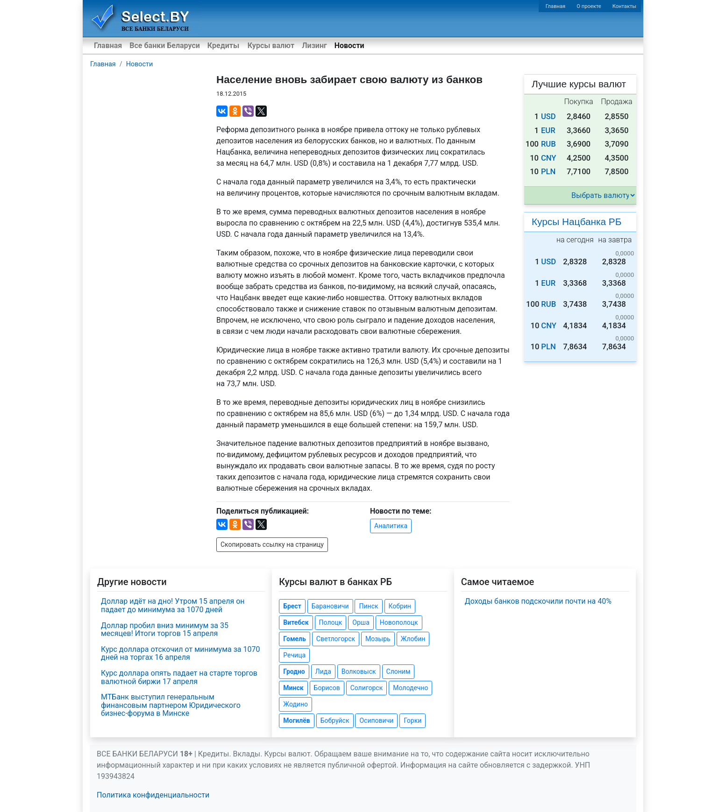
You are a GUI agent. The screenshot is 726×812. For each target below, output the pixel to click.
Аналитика (390, 526)
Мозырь (378, 639)
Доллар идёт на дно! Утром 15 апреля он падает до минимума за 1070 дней (173, 605)
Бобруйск (334, 720)
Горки (412, 720)
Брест (292, 606)
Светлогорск (335, 639)
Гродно (294, 671)
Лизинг (314, 45)
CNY (548, 158)
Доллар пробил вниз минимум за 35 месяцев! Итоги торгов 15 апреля (164, 629)
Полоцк (330, 622)
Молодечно (410, 688)
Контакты (624, 6)
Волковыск (359, 671)
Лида (323, 671)
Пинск (368, 606)
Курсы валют (271, 45)
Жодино (295, 704)
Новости (349, 45)
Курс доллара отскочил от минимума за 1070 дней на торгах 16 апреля (180, 653)
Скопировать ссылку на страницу (272, 544)
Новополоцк (399, 622)
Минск (293, 688)
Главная (556, 6)
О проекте (589, 6)
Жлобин (413, 639)
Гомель (294, 639)
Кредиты (223, 45)
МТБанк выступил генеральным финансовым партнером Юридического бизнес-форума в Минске (171, 705)
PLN (548, 171)
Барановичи (330, 606)
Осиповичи (376, 720)
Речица (294, 655)
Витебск (295, 622)
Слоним (398, 671)
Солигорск (366, 688)
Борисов (327, 688)
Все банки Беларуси (164, 45)
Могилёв (296, 720)
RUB (548, 144)
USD (548, 116)
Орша (360, 622)
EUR (548, 130)
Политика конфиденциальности (153, 795)
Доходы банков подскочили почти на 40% (538, 601)
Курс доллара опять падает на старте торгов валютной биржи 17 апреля (179, 677)
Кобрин (400, 606)
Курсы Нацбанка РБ (576, 221)
